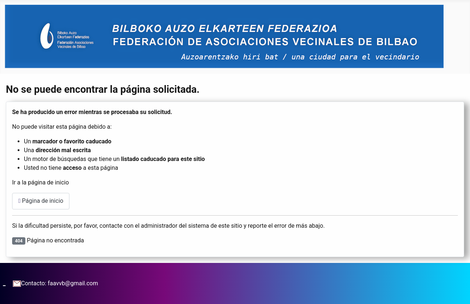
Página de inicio (40, 200)
